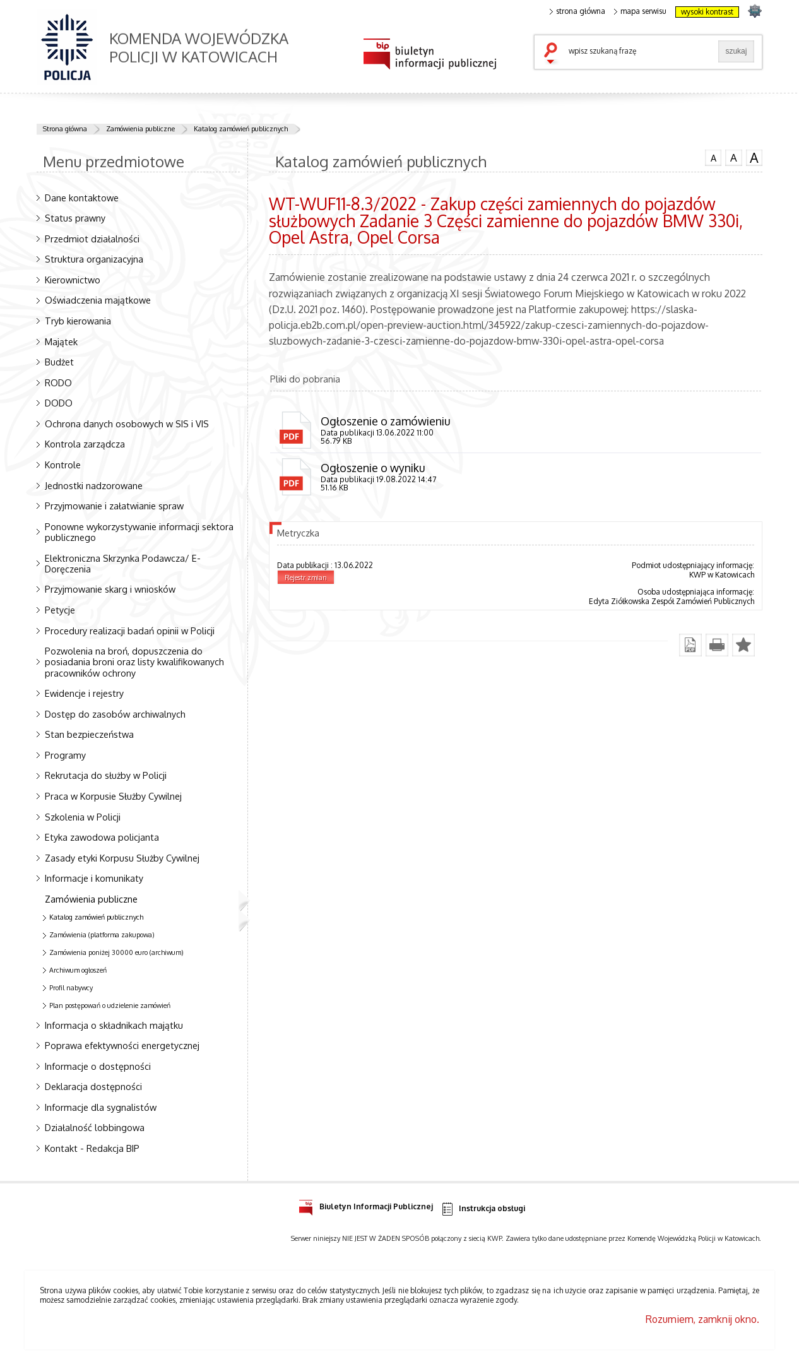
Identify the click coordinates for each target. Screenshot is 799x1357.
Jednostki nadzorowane (94, 485)
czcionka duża (754, 158)
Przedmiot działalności (92, 238)
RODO (58, 382)
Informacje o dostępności (98, 1066)
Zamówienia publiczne (140, 128)
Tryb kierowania (78, 320)
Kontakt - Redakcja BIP (92, 1148)
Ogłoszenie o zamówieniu (385, 421)
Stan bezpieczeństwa (89, 734)
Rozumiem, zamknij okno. (702, 1319)
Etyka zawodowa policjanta (102, 837)
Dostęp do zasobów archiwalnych (115, 714)
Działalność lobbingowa (95, 1127)
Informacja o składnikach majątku (114, 1025)
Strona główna (65, 128)
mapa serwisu (640, 11)
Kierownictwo (72, 279)
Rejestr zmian (306, 577)
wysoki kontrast (707, 11)
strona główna (577, 11)
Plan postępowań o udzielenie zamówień (109, 1005)
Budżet (59, 361)
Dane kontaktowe (82, 197)
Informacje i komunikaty (94, 878)
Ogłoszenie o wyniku (373, 468)
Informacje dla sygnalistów (101, 1107)
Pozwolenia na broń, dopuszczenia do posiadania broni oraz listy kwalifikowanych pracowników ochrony (134, 661)
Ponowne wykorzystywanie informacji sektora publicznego (139, 532)
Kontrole (63, 464)
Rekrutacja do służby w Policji (106, 775)
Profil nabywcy (71, 987)
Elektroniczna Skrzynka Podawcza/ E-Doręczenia (123, 563)
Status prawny (75, 217)
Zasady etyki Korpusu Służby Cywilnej (122, 857)
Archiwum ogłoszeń (78, 970)
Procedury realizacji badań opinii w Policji (130, 630)
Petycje (60, 609)
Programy (65, 755)
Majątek (61, 341)
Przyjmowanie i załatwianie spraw (114, 505)
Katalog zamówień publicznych (241, 128)
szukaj (553, 54)
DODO (59, 402)
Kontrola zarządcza (85, 443)
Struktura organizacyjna (94, 258)
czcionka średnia (733, 157)
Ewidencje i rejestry (84, 693)
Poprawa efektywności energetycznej (122, 1045)
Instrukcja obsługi (482, 1209)
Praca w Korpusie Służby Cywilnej (113, 796)
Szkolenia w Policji (83, 816)
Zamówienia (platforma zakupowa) (102, 934)
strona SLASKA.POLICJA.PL (754, 10)
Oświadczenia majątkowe (98, 299)
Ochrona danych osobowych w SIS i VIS (127, 423)
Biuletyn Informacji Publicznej (366, 1205)
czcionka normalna (713, 156)
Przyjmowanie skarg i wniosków (110, 589)
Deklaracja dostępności (93, 1086)
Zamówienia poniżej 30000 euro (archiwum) (116, 952)
